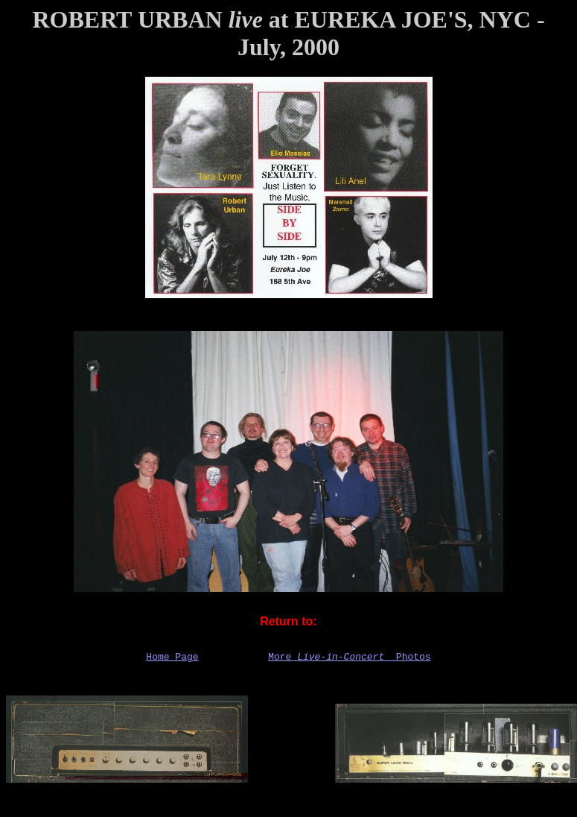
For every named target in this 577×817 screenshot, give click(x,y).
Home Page (172, 658)
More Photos (349, 658)
